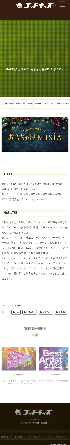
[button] (62, 4)
